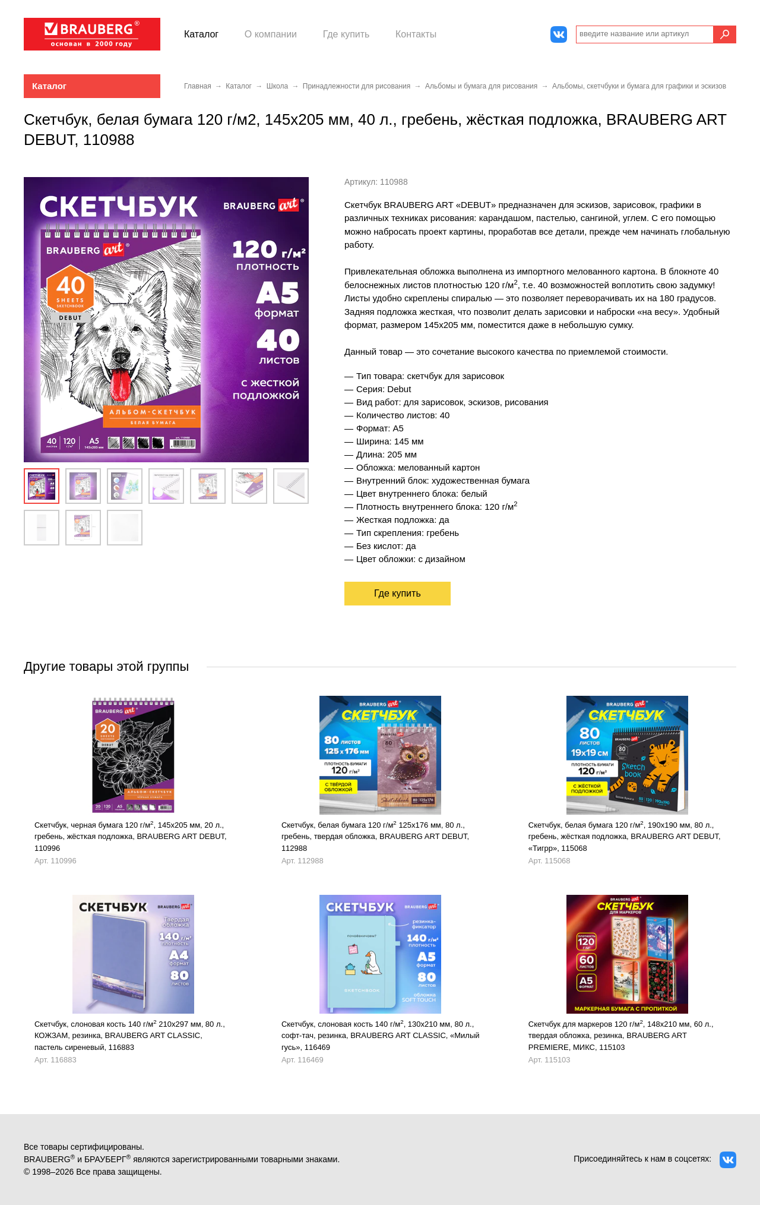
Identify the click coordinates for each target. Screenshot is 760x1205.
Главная (197, 86)
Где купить (346, 34)
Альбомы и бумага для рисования (481, 86)
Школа (277, 86)
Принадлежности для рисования (356, 86)
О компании (271, 34)
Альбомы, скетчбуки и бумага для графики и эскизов (639, 86)
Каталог (201, 34)
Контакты (415, 34)
